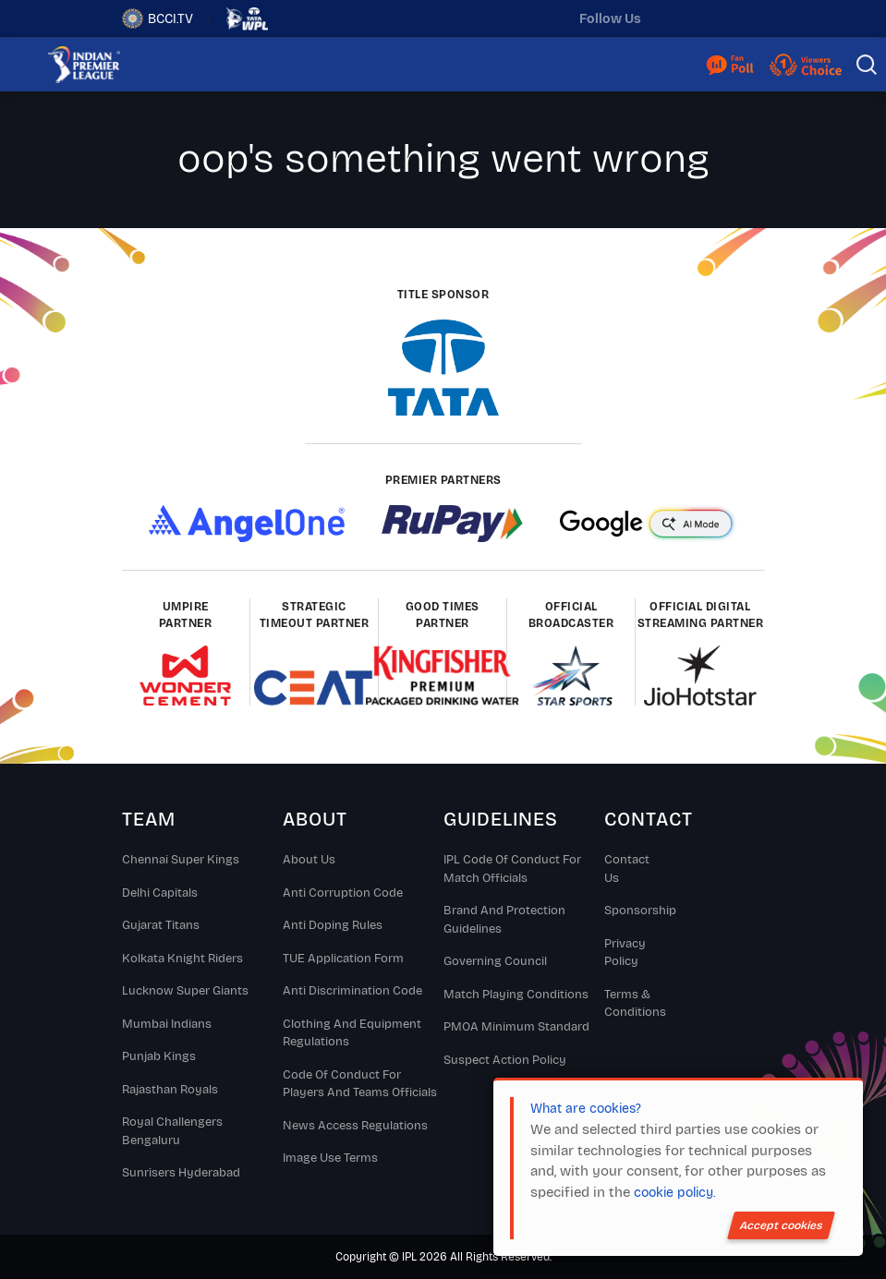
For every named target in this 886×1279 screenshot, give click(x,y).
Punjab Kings (159, 1056)
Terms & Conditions (635, 1003)
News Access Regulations (355, 1125)
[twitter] (673, 18)
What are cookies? (585, 1108)
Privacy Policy (625, 953)
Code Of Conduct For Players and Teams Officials (360, 1084)
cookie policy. (674, 1193)
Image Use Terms (330, 1158)
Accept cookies (781, 1225)
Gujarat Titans (161, 925)
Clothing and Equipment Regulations (352, 1033)
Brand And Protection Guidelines (504, 919)
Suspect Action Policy (504, 1060)
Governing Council (495, 961)
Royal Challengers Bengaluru (172, 1131)
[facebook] (751, 18)
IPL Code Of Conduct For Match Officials (512, 869)
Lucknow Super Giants (185, 990)
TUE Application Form (343, 958)
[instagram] (712, 18)
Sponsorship (635, 910)
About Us (309, 859)
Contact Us (626, 869)
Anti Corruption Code (343, 893)
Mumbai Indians (167, 1024)
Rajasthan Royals (170, 1089)
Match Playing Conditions (516, 994)
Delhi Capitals (160, 893)
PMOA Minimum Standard (516, 1027)
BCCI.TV (157, 18)
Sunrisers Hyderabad (181, 1172)
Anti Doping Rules (332, 925)
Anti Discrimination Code (352, 990)
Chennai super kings (180, 859)
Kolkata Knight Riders (182, 958)
